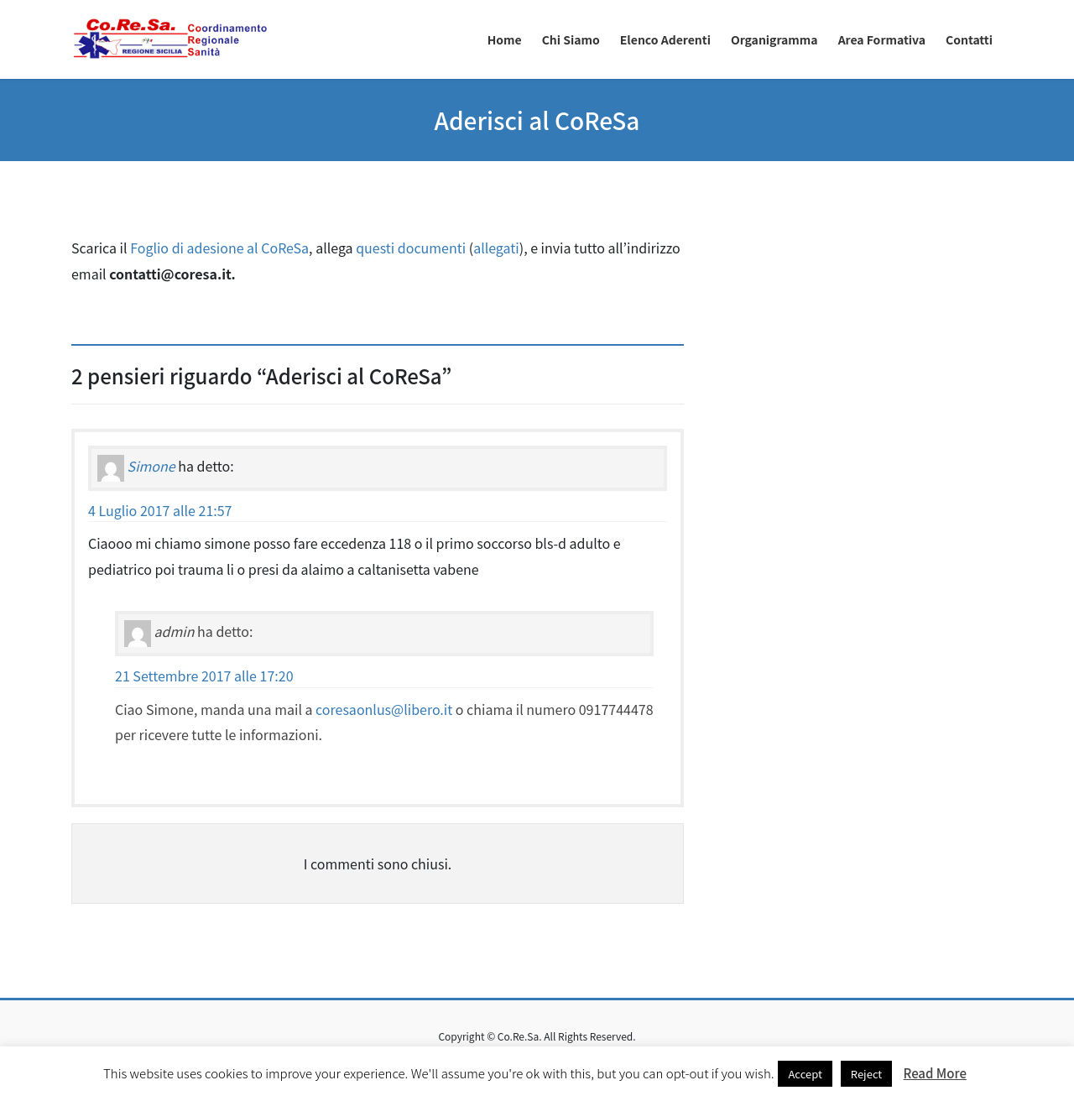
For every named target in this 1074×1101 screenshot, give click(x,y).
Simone (151, 466)
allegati (496, 247)
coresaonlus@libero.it (383, 709)
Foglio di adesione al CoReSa (219, 247)
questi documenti (411, 247)
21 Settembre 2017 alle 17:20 (204, 675)
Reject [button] (866, 1074)
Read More (935, 1073)
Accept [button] (804, 1074)
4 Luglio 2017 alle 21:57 (160, 510)
